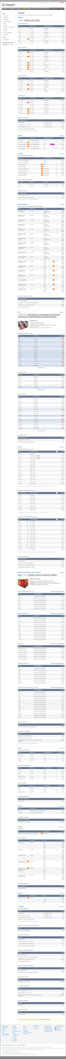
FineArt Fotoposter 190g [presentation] (44, 314)
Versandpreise (6, 39)
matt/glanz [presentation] (21, 20)
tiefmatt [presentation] (37, 20)
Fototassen (6, 30)
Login (35, 1027)
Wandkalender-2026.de (49, 1031)
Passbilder (5, 17)
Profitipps (25, 1033)
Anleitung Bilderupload (27, 1032)
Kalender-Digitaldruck (7, 21)
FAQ (24, 1028)
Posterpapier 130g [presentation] (22, 314)
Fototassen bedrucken (48, 1027)
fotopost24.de (58, 1027)
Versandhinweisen (46, 1019)
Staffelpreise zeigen (41, 367)
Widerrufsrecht (51, 2)
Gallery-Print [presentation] (53, 574)
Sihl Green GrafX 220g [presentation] (55, 314)
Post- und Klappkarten (8, 32)
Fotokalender (6, 19)
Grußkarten (6, 34)
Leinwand (5, 25)
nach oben (61, 135)
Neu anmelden (36, 1028)
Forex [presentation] (20, 574)
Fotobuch (5, 28)
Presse (56, 2)
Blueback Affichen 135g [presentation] (32, 314)
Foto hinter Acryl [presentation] (46, 574)
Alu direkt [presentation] (25, 574)
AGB (59, 2)
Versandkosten (26, 1031)
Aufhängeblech (38, 584)
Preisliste (25, 1027)
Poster (5, 23)
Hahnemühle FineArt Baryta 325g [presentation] (49, 316)
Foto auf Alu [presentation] (38, 574)
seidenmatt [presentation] (27, 20)
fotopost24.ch (58, 1028)
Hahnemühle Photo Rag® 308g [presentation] (35, 316)
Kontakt (37, 2)
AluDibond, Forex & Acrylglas (9, 27)
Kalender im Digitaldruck (23, 204)
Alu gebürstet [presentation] (31, 574)
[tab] (21, 20)
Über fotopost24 (33, 2)
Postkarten (20, 826)
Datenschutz (46, 2)
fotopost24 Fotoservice (12, 1045)
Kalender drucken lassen (49, 1028)
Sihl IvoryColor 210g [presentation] (23, 316)
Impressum (41, 2)
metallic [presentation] (32, 20)
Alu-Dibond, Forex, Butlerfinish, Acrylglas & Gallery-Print (29, 572)
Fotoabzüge (6, 15)
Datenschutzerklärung (6, 1033)
